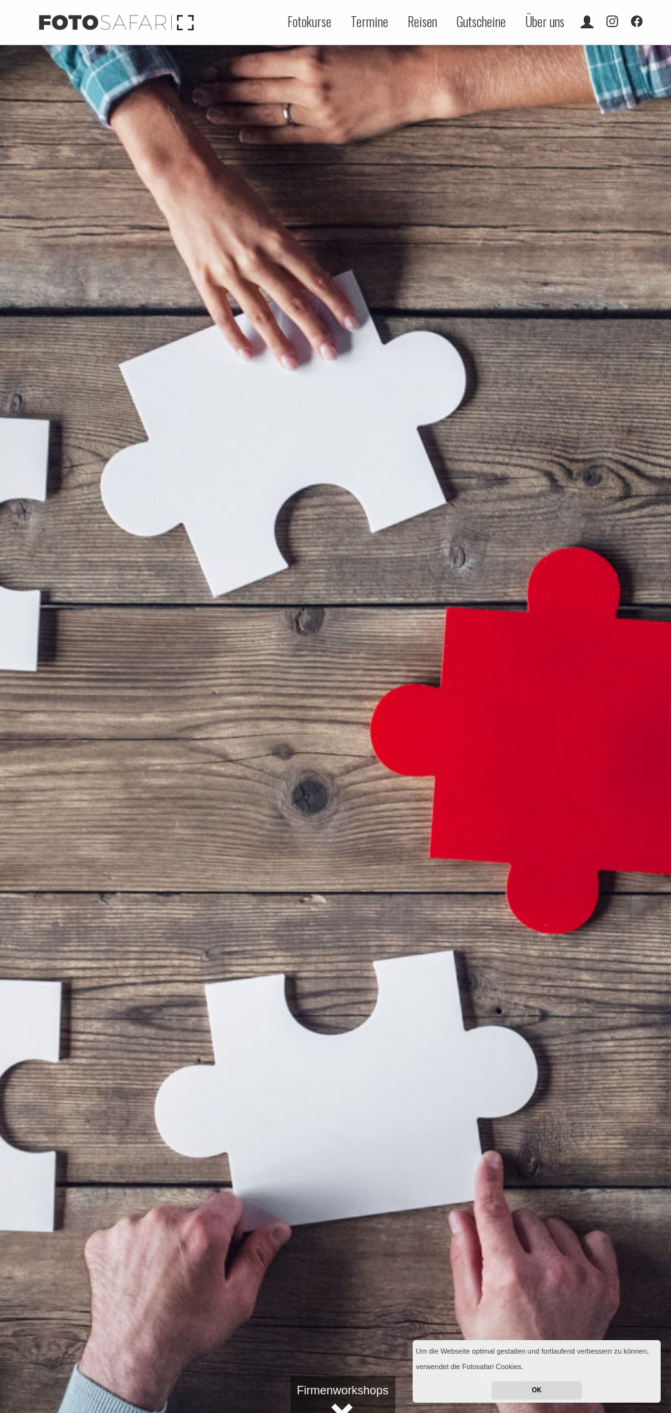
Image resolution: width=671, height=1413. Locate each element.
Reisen (422, 21)
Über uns (544, 21)
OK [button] (537, 1390)
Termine (369, 21)
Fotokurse (309, 21)
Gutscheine (481, 21)
